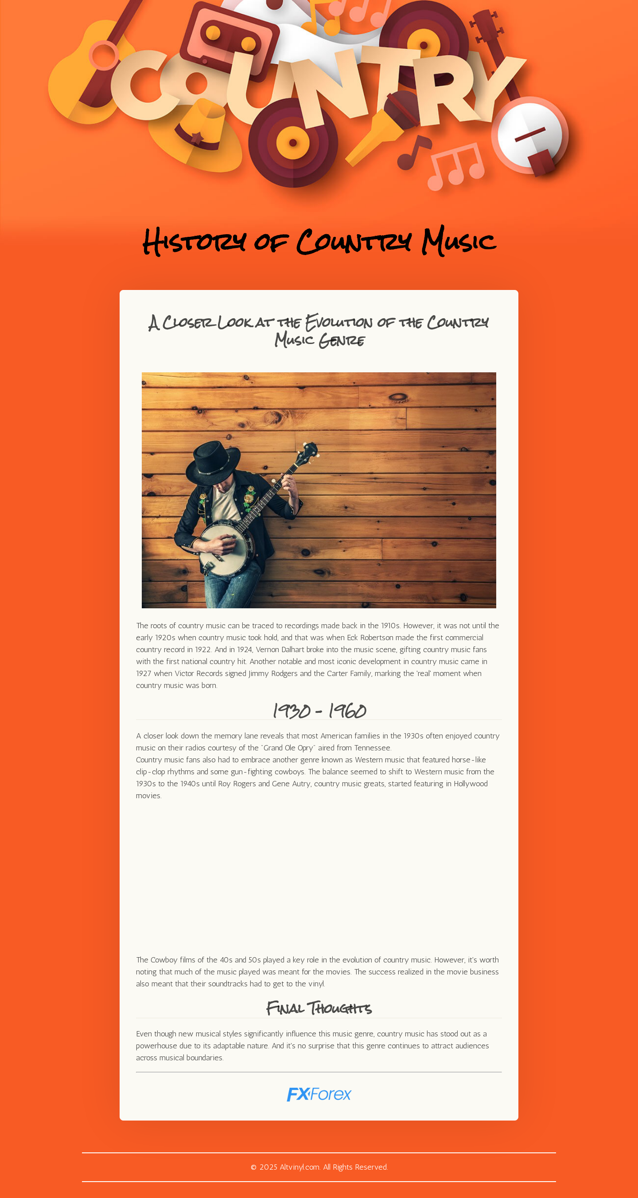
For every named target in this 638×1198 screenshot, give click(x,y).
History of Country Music (319, 241)
